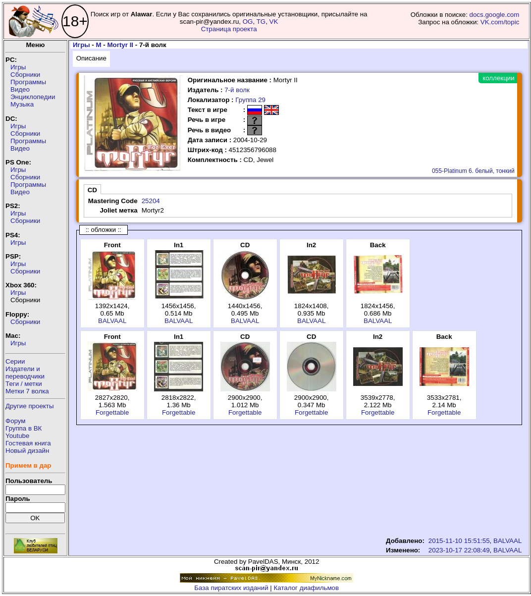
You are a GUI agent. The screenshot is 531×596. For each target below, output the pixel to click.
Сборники (25, 74)
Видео (20, 89)
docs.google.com (495, 14)
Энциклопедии (32, 97)
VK (273, 21)
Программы (28, 82)
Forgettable (112, 412)
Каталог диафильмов (306, 588)
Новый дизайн (27, 450)
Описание (91, 58)
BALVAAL (112, 321)
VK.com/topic (500, 22)
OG (248, 21)
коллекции (498, 78)
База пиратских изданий (231, 588)
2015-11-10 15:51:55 (459, 540)
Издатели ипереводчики (25, 372)
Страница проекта (229, 29)
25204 (151, 201)
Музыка (22, 104)
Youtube (17, 435)
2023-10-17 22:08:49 (459, 550)
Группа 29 (250, 100)
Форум (15, 421)
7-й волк (237, 90)
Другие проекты (29, 406)
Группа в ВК (23, 428)
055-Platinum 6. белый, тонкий (473, 170)
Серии (15, 361)
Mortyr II (120, 45)
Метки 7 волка (27, 391)
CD (92, 190)
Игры (18, 67)
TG (261, 21)
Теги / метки (23, 383)
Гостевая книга (28, 443)
